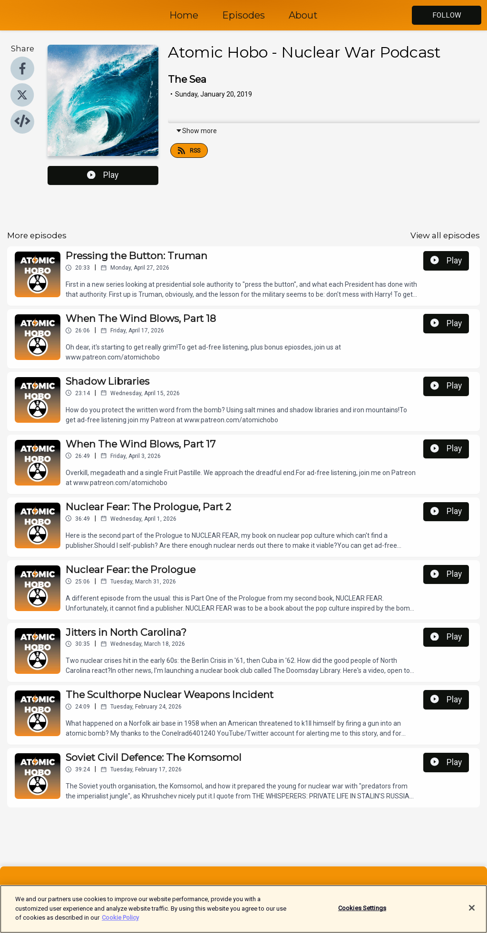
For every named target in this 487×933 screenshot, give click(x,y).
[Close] (471, 914)
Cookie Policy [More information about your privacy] (120, 923)
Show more (196, 131)
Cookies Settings (362, 914)
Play (102, 175)
